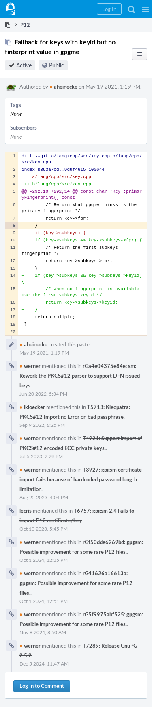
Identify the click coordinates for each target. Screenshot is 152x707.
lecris (25, 510)
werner (30, 366)
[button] (145, 9)
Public (56, 65)
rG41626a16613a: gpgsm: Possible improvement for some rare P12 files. (76, 583)
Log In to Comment (41, 686)
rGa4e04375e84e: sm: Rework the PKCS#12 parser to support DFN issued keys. (79, 375)
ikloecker (32, 407)
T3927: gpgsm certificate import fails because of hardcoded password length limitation (80, 479)
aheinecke (63, 86)
